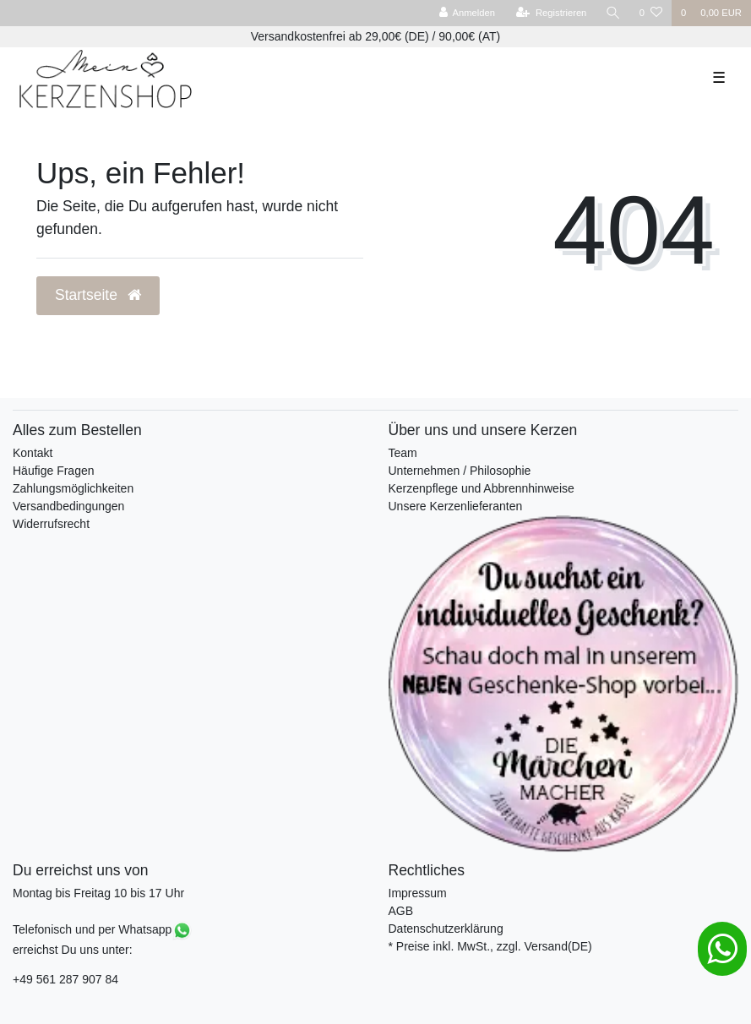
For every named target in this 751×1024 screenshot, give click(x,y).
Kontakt (32, 453)
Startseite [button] (98, 294)
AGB (401, 911)
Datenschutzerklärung (446, 928)
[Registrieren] (551, 13)
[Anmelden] (466, 13)
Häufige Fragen (54, 470)
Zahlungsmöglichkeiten (73, 488)
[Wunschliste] (651, 13)
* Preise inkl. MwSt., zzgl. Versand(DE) (490, 946)
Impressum (418, 893)
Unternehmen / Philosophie (460, 470)
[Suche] (613, 13)
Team (403, 453)
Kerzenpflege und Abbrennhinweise (481, 488)
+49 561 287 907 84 (65, 979)
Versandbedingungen (68, 506)
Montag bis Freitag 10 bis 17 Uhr (98, 893)
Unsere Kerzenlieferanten (456, 506)
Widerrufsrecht (51, 524)
